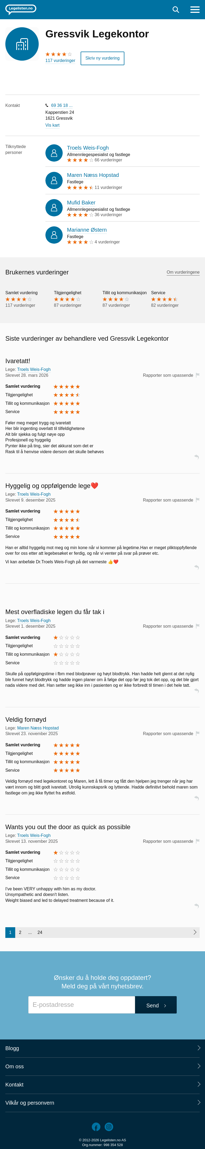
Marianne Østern (87, 230)
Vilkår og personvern (29, 1103)
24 (40, 932)
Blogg (12, 1048)
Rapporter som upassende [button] (168, 375)
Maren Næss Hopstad (93, 175)
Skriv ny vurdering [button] (102, 58)
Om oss (14, 1066)
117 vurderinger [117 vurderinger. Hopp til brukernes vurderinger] (60, 60)
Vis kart (52, 125)
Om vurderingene (183, 272)
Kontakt (14, 1085)
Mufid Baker (81, 202)
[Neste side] (195, 932)
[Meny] (195, 10)
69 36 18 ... (62, 105)
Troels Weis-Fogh (88, 148)
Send (152, 1005)
